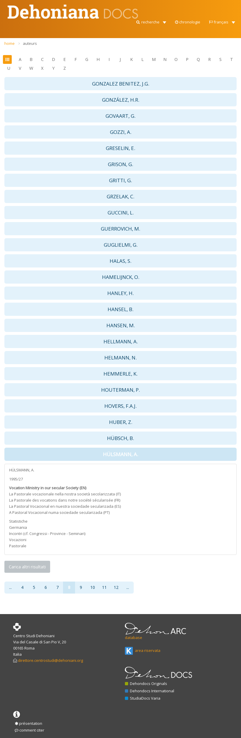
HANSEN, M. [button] (120, 325)
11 (104, 587)
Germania (18, 527)
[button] (151, 20)
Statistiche (18, 521)
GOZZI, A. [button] (120, 132)
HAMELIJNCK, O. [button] (120, 277)
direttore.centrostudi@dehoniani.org (50, 660)
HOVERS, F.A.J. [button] (120, 406)
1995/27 (16, 479)
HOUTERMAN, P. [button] (120, 389)
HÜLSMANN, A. (21, 470)
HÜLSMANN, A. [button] (120, 454)
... (10, 587)
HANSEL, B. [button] (120, 309)
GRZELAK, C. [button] (120, 196)
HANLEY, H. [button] (120, 293)
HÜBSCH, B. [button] (120, 438)
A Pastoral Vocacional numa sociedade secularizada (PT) (59, 512)
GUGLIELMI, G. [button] (121, 244)
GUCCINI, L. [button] (121, 212)
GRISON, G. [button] (120, 164)
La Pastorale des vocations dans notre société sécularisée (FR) (64, 500)
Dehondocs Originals (146, 683)
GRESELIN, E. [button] (120, 148)
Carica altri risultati (27, 567)
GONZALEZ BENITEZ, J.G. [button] (120, 83)
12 (116, 587)
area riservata (142, 650)
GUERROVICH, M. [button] (120, 228)
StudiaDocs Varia (142, 698)
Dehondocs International (149, 690)
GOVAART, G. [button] (120, 116)
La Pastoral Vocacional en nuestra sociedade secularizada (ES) (65, 506)
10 (92, 587)
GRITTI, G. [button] (120, 180)
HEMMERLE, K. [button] (120, 373)
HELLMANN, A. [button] (120, 341)
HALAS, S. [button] (120, 261)
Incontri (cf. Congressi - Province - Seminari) (47, 533)
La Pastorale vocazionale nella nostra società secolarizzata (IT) (65, 494)
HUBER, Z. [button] (120, 422)
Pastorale (17, 545)
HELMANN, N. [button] (120, 357)
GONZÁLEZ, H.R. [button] (120, 99)
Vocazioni (17, 539)
